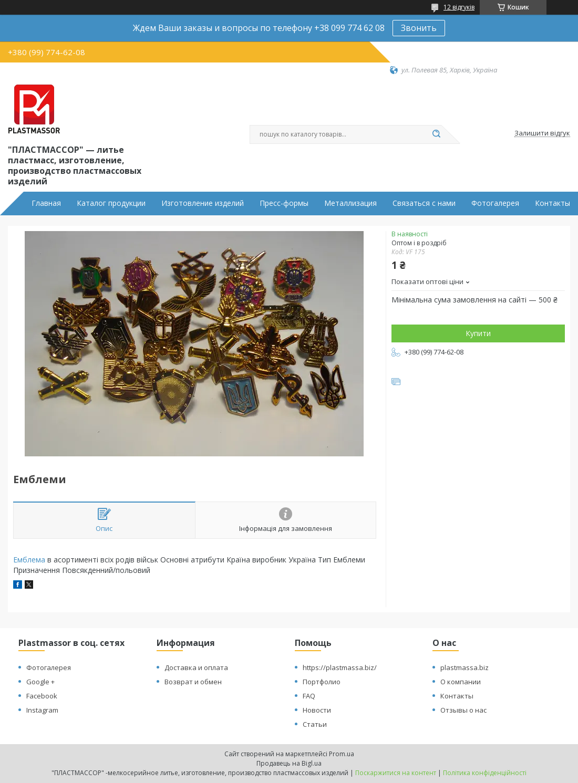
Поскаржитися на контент (395, 772)
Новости (317, 710)
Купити (478, 333)
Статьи (315, 724)
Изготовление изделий (202, 203)
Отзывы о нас (463, 710)
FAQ (309, 696)
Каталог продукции (111, 203)
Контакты (552, 203)
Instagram (42, 710)
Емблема (29, 560)
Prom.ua (341, 753)
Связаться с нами (424, 203)
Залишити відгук (542, 133)
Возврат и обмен (193, 681)
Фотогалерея (495, 203)
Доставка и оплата (196, 667)
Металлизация (350, 203)
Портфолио (321, 681)
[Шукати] (436, 134)
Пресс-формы (284, 203)
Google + (40, 681)
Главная (46, 203)
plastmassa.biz (464, 667)
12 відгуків (458, 7)
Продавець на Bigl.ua (289, 763)
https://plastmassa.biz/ (340, 667)
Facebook (41, 696)
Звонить (419, 28)
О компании (460, 681)
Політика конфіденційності (485, 772)
